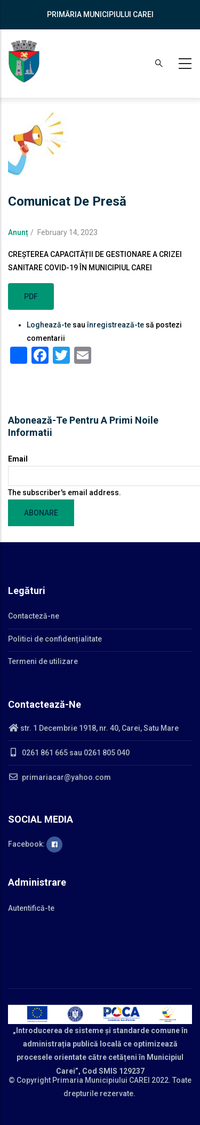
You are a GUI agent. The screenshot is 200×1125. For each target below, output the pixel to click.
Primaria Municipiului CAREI (101, 1080)
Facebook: (35, 844)
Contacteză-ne (33, 616)
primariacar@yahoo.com (59, 777)
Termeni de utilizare (43, 661)
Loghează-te (49, 325)
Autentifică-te (31, 908)
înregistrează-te (115, 325)
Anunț (18, 232)
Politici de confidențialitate (55, 639)
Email (18, 459)
